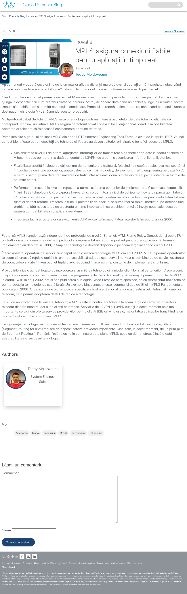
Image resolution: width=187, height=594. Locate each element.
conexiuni (49, 433)
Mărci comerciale (134, 563)
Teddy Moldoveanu (91, 74)
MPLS (63, 433)
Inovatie (32, 16)
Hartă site (45, 563)
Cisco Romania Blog (13, 16)
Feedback (27, 563)
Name (7, 530)
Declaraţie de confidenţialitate (82, 563)
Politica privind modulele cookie (111, 563)
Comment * (10, 473)
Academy (21, 433)
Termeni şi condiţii (59, 563)
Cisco (35, 433)
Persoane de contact (11, 563)
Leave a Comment (174, 31)
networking (78, 433)
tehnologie (96, 433)
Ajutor (36, 563)
